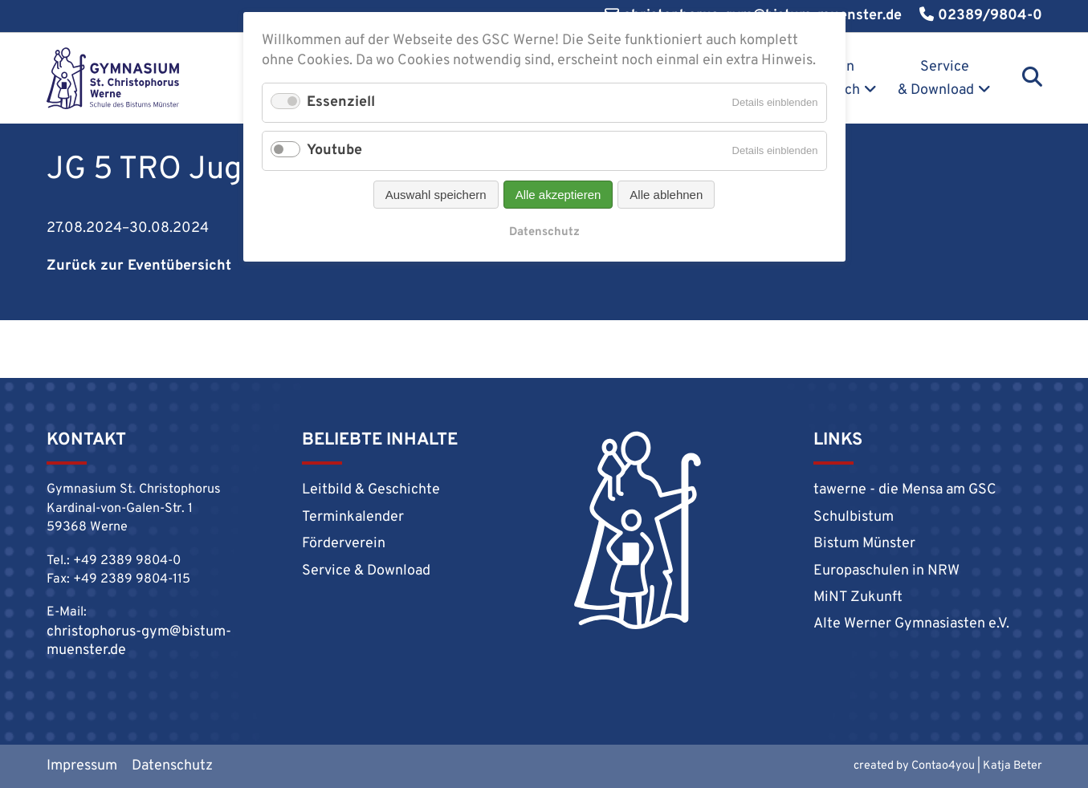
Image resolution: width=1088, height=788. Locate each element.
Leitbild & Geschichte (371, 490)
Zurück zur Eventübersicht (139, 266)
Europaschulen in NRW (886, 571)
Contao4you (943, 766)
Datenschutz (172, 766)
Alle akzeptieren (558, 194)
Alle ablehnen (666, 194)
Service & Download (936, 79)
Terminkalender (353, 517)
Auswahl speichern (436, 194)
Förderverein (343, 543)
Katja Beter (1012, 766)
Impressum (82, 766)
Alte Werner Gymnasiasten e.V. (911, 624)
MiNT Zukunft (858, 597)
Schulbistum (853, 517)
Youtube (334, 150)
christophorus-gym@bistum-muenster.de (139, 641)
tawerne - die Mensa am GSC (904, 490)
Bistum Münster (864, 543)
